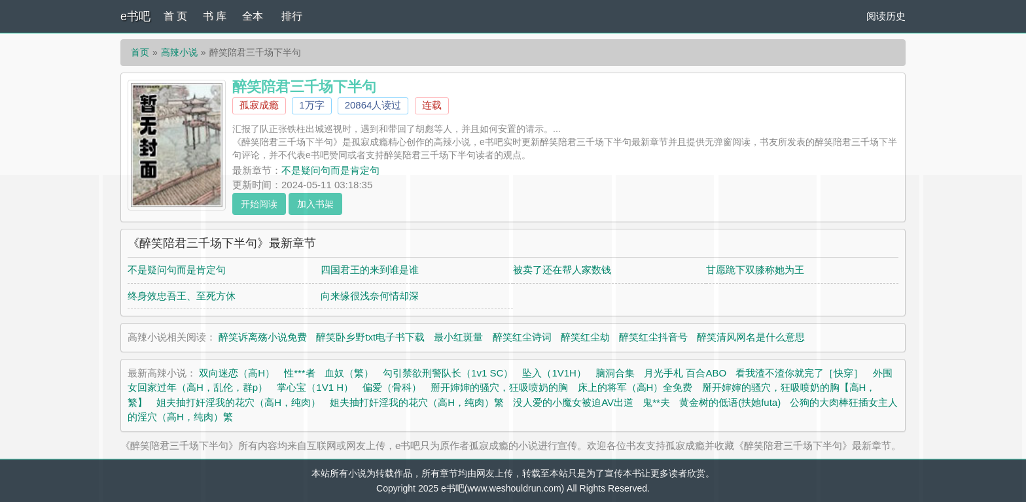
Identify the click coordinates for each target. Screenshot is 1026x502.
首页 (140, 52)
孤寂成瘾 (259, 104)
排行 (291, 16)
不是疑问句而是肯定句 (330, 170)
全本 (252, 16)
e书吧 (135, 16)
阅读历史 (886, 16)
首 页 (175, 16)
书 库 (214, 16)
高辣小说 (179, 52)
